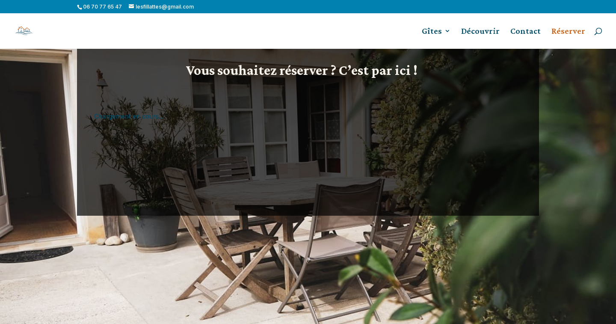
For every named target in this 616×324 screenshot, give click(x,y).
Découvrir (480, 32)
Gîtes (432, 32)
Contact (525, 32)
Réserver (568, 32)
